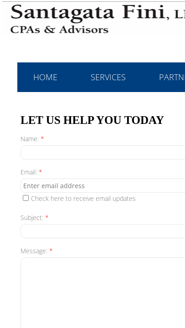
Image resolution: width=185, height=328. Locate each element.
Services (108, 77)
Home (45, 77)
